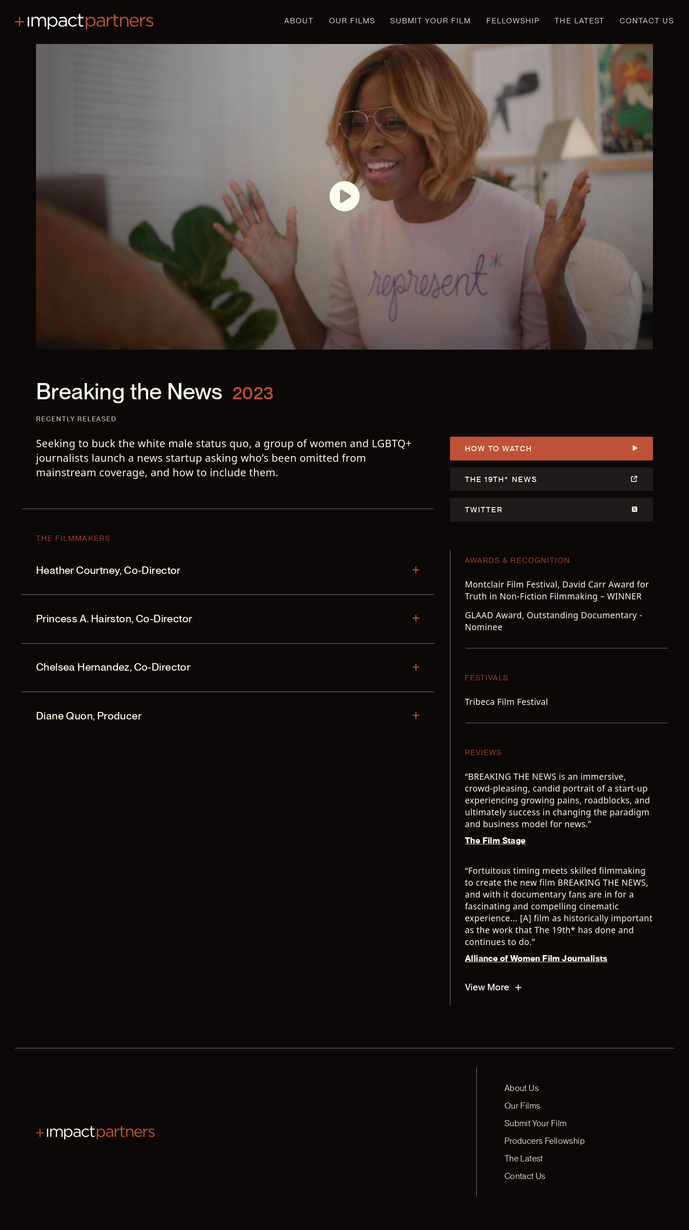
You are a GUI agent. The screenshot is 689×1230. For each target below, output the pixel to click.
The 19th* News (551, 479)
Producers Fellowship (544, 1141)
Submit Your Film (430, 20)
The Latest (580, 20)
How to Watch (551, 448)
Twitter (551, 510)
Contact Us (647, 20)
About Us (521, 1088)
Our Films (352, 20)
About (299, 20)
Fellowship (513, 20)
